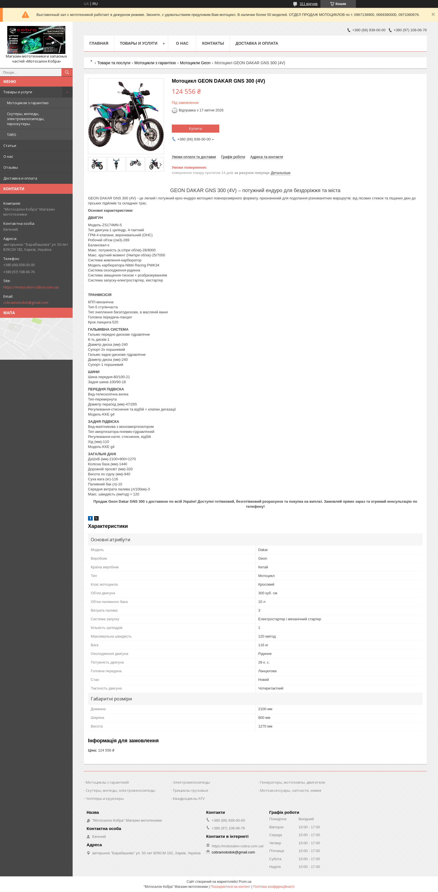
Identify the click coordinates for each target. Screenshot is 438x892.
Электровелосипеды (191, 782)
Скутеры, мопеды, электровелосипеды (120, 790)
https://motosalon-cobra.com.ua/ (31, 287)
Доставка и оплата (20, 178)
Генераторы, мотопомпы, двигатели (292, 782)
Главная (98, 43)
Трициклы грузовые (190, 790)
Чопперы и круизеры (105, 798)
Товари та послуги (113, 63)
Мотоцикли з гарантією (28, 102)
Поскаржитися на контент (230, 887)
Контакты (213, 43)
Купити (195, 128)
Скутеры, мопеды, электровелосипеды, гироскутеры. (25, 118)
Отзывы (10, 167)
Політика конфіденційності (273, 887)
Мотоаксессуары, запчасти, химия (290, 790)
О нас (8, 156)
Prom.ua (245, 882)
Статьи (9, 145)
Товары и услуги (17, 91)
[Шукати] (67, 72)
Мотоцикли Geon (195, 63)
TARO (11, 134)
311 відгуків (309, 4)
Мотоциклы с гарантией (107, 782)
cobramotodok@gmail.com (25, 302)
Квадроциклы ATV (189, 798)
